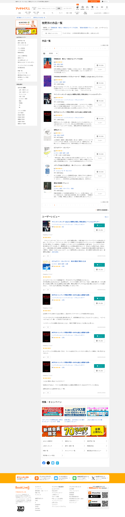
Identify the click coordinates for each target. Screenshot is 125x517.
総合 (20, 13)
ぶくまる (20, 79)
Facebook (37, 510)
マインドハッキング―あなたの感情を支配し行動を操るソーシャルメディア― (78, 94)
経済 (64, 82)
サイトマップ (72, 502)
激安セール (21, 58)
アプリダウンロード (57, 492)
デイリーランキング (23, 45)
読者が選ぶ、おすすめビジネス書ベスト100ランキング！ (74, 420)
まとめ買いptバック (23, 60)
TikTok (36, 506)
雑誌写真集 (85, 13)
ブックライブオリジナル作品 (25, 65)
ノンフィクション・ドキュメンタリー (74, 99)
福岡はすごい (58, 130)
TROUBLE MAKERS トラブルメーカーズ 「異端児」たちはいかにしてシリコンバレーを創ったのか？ (85, 76)
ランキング (38, 494)
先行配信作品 (21, 67)
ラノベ (60, 13)
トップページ (38, 489)
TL (52, 13)
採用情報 (71, 492)
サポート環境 (55, 496)
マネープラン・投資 (68, 188)
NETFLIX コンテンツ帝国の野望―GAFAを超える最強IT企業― (73, 112)
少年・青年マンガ (28, 13)
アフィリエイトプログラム (59, 506)
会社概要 (71, 489)
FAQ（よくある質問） (58, 498)
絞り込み (34, 8)
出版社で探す (21, 121)
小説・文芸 (69, 13)
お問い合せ (55, 502)
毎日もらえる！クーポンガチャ (26, 62)
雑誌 (20, 101)
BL (44, 13)
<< (45, 48)
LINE (36, 500)
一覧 (106, 217)
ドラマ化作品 (21, 50)
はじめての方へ (98, 13)
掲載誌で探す (21, 119)
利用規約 (71, 494)
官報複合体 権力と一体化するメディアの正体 (64, 27)
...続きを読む (55, 252)
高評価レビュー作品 (23, 77)
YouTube (37, 508)
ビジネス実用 (77, 13)
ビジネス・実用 (23, 98)
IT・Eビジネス (68, 170)
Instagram (37, 504)
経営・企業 (66, 153)
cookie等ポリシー (74, 500)
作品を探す (55, 490)
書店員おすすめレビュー (24, 75)
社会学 (62, 135)
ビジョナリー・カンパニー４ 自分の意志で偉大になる (69, 261)
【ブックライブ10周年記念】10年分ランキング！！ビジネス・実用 (52, 420)
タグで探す (21, 112)
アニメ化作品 (21, 48)
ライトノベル (22, 94)
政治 (62, 64)
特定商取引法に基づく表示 (76, 498)
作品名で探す (21, 115)
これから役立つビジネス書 (94, 420)
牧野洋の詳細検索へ (102, 210)
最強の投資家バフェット (87, 27)
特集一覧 (20, 70)
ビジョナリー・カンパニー (62, 147)
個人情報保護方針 (74, 496)
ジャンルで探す (22, 110)
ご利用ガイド (106, 13)
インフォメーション (57, 500)
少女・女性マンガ (36, 13)
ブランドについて (74, 490)
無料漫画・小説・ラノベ (41, 490)
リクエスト (55, 504)
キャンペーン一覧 (22, 73)
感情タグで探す (22, 123)
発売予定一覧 (21, 40)
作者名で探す (21, 117)
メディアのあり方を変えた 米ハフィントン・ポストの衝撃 (72, 165)
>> (105, 48)
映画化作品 (21, 52)
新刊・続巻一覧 (22, 43)
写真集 (20, 103)
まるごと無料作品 (22, 55)
